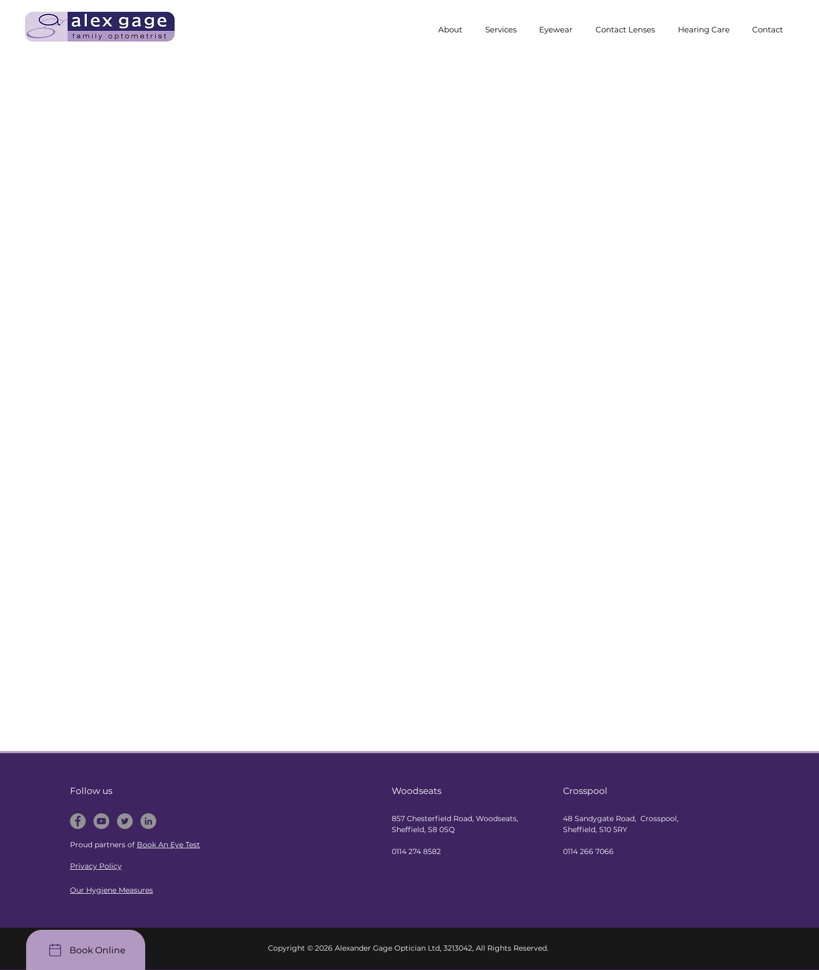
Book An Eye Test (168, 844)
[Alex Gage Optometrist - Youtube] (101, 821)
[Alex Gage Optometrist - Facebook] (78, 821)
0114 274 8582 (416, 851)
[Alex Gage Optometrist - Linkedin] (148, 821)
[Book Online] (85, 950)
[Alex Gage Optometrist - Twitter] (125, 821)
